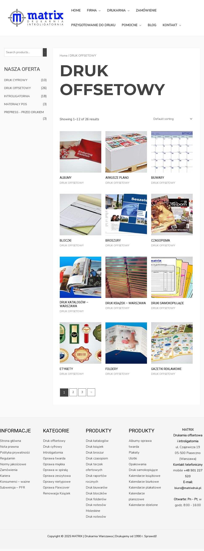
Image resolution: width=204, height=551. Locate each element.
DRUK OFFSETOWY (18, 88)
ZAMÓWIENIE (146, 10)
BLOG (152, 25)
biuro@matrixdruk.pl (188, 490)
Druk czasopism (97, 461)
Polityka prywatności (15, 455)
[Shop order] (170, 119)
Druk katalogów (97, 443)
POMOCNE (129, 25)
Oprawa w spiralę (55, 472)
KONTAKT (169, 25)
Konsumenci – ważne (15, 484)
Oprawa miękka (54, 466)
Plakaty (134, 455)
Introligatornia (53, 455)
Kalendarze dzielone (143, 507)
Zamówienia (8, 472)
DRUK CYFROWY (17, 80)
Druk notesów (96, 519)
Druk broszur (95, 455)
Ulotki (133, 461)
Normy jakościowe (13, 466)
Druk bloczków (96, 496)
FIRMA (92, 10)
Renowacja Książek (56, 496)
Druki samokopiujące (143, 472)
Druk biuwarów (97, 490)
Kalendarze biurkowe (144, 484)
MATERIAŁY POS (16, 104)
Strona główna (10, 443)
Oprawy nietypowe (57, 484)
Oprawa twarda (54, 461)
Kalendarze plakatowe (145, 490)
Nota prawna (9, 449)
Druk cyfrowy (52, 449)
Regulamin (7, 461)
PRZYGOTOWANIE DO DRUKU (93, 25)
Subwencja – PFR (12, 490)
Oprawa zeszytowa (57, 478)
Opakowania (137, 466)
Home (64, 56)
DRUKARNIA (116, 10)
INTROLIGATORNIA (18, 96)
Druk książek (94, 449)
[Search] (46, 52)
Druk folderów (96, 501)
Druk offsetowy (54, 443)
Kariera (5, 478)
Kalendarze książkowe (144, 478)
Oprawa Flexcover (56, 490)
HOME (76, 10)
